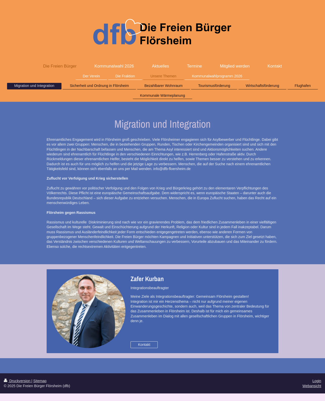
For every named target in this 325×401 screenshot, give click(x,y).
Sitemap (39, 381)
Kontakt (144, 345)
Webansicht (312, 386)
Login (316, 381)
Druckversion (17, 381)
